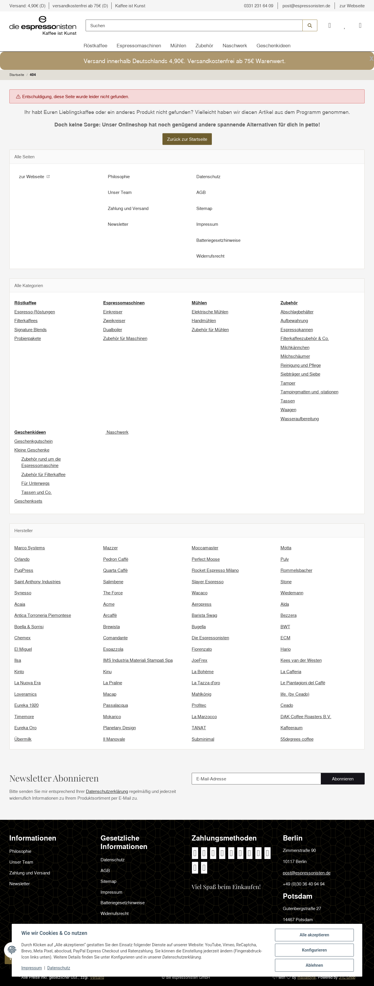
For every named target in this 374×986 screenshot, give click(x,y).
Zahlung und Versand (128, 208)
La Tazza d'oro (206, 682)
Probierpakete (27, 338)
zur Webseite (352, 5)
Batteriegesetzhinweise (218, 240)
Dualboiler (112, 329)
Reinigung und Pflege (300, 365)
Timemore (24, 716)
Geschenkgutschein (33, 441)
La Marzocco (204, 716)
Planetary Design (119, 727)
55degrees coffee (297, 739)
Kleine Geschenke (31, 449)
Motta (285, 547)
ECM (285, 637)
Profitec (199, 705)
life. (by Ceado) (294, 694)
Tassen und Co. (36, 492)
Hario (285, 649)
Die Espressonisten (210, 637)
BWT (285, 626)
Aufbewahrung (294, 320)
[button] (329, 25)
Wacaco (199, 592)
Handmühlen (204, 320)
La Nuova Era (27, 682)
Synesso (22, 592)
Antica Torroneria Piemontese (42, 615)
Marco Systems (29, 547)
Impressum (31, 968)
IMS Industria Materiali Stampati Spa (138, 660)
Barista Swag (204, 615)
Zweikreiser (114, 320)
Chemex (22, 637)
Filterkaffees (26, 320)
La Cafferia (290, 671)
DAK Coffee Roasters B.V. (305, 716)
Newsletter (118, 224)
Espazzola (113, 649)
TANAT (199, 727)
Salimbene (113, 581)
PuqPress (23, 570)
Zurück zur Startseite (187, 139)
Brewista (111, 626)
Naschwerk (235, 45)
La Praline (112, 682)
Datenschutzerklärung (107, 791)
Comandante (115, 637)
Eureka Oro (25, 727)
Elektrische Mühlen (210, 311)
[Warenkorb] (359, 25)
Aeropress (202, 604)
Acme (109, 604)
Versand (97, 977)
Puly (284, 559)
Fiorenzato (202, 649)
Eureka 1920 (26, 705)
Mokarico (112, 716)
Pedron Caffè (115, 559)
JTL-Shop (347, 977)
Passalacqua (115, 705)
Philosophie (119, 176)
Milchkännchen (294, 347)
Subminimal (203, 739)
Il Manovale (114, 739)
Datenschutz (58, 968)
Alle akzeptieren (314, 935)
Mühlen (178, 45)
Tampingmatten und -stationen (309, 391)
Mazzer (110, 547)
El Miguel (23, 649)
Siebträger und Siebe (300, 373)
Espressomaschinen (139, 45)
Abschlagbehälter (297, 311)
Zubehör (204, 45)
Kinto (19, 671)
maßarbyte (306, 977)
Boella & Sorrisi (29, 626)
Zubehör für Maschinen (125, 338)
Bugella (199, 626)
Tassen (287, 400)
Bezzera (288, 615)
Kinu (107, 671)
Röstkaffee (95, 45)
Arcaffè (110, 615)
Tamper (287, 383)
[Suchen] (194, 25)
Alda (284, 604)
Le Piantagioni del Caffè (302, 682)
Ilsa (17, 660)
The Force (113, 592)
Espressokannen (296, 329)
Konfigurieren (314, 950)
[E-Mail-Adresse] (256, 778)
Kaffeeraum (291, 727)
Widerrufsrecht (210, 255)
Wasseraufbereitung (299, 418)
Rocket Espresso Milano (215, 570)
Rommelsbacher (296, 570)
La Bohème (203, 671)
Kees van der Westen (301, 660)
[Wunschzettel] (344, 25)
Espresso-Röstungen (34, 311)
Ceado (286, 705)
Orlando (22, 559)
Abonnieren (348, 780)
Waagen (288, 409)
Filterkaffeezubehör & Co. (304, 338)
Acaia (19, 604)
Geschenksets (28, 501)
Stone (286, 581)
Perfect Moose (206, 559)
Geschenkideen (273, 45)
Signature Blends (30, 329)
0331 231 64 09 (258, 5)
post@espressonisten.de (306, 5)
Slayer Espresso (208, 581)
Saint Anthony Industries (37, 581)
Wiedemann (291, 592)
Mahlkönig (201, 694)
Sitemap (204, 208)
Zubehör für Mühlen (210, 329)
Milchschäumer (295, 356)
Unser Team (120, 192)
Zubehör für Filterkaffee (43, 474)
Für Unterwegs (35, 483)
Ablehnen (314, 965)
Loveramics (25, 694)
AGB (201, 192)
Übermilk (23, 739)
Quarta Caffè (115, 570)
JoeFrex (199, 660)
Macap (109, 694)
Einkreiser (112, 311)
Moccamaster (205, 547)
